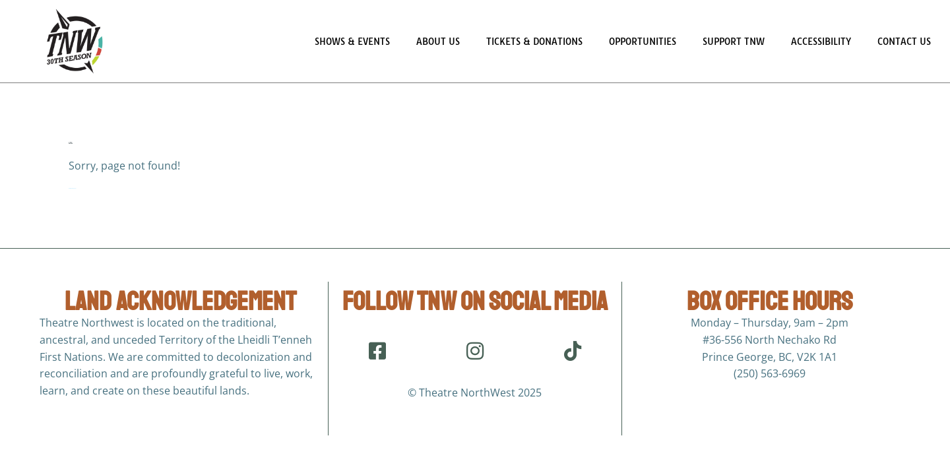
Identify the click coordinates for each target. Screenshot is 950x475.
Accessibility (821, 42)
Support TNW (734, 42)
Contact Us (904, 42)
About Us (438, 42)
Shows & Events (352, 42)
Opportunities (642, 42)
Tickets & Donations (534, 42)
